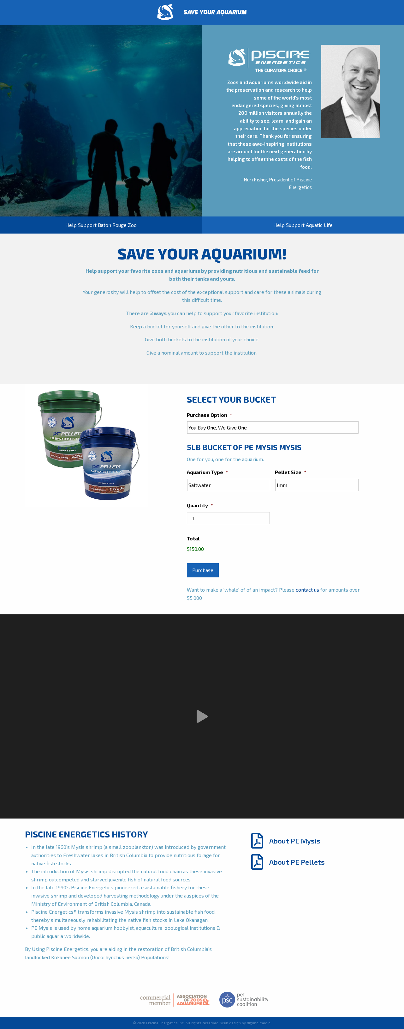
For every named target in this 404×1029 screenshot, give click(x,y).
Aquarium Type (207, 472)
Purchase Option (209, 415)
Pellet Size (290, 472)
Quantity (200, 505)
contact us (307, 590)
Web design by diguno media (245, 1023)
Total (193, 538)
